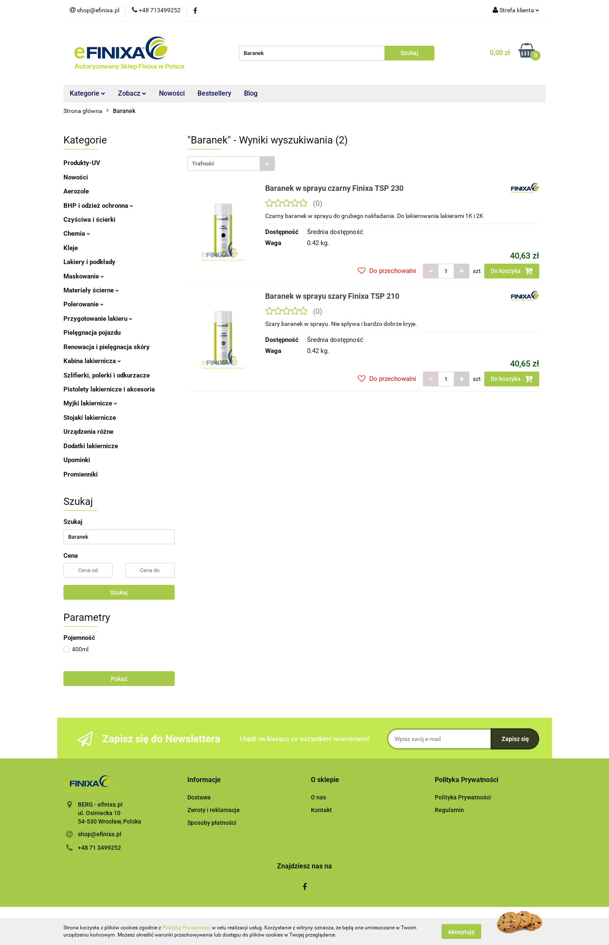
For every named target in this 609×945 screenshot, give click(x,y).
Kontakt (321, 810)
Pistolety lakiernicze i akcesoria (109, 389)
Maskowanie (83, 276)
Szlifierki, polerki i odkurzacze (106, 375)
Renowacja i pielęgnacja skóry (106, 347)
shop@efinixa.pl (99, 834)
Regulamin (449, 810)
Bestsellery (214, 93)
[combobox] (231, 163)
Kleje (70, 248)
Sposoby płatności (211, 822)
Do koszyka (512, 271)
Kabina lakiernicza (92, 361)
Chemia (76, 233)
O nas (318, 797)
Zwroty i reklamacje (213, 810)
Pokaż (119, 678)
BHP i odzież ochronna (98, 205)
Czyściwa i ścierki (89, 219)
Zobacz (132, 93)
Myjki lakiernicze (90, 403)
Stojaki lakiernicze (89, 418)
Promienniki (80, 474)
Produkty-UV (81, 163)
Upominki (76, 460)
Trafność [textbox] (203, 163)
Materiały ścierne (91, 290)
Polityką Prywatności (186, 928)
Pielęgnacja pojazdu (92, 332)
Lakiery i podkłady (89, 262)
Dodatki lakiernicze (90, 446)
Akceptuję (461, 931)
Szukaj (119, 592)
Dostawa (199, 797)
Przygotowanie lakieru (97, 318)
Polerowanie (83, 304)
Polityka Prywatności (463, 797)
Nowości (172, 93)
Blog (251, 93)
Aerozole (76, 191)
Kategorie (87, 93)
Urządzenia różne (88, 431)
